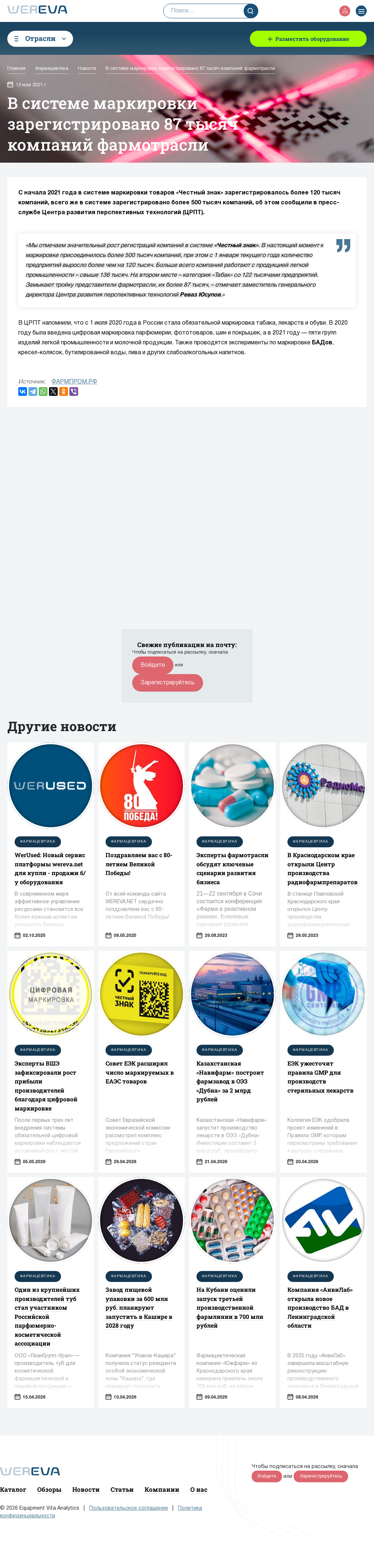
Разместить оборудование (312, 38)
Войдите (153, 665)
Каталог (13, 1489)
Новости (86, 1489)
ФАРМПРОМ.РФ (74, 382)
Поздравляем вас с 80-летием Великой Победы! (139, 864)
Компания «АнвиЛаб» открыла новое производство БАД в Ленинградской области (320, 1307)
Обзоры (49, 1489)
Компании (162, 1489)
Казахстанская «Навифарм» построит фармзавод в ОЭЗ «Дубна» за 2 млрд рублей (230, 1081)
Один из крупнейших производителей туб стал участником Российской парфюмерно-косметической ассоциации (47, 1316)
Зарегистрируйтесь (168, 682)
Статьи (122, 1489)
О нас (198, 1489)
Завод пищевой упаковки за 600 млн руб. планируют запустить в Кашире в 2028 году (139, 1307)
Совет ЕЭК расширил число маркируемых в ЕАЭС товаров (140, 1072)
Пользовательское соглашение (128, 1508)
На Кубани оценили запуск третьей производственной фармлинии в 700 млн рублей (229, 1307)
